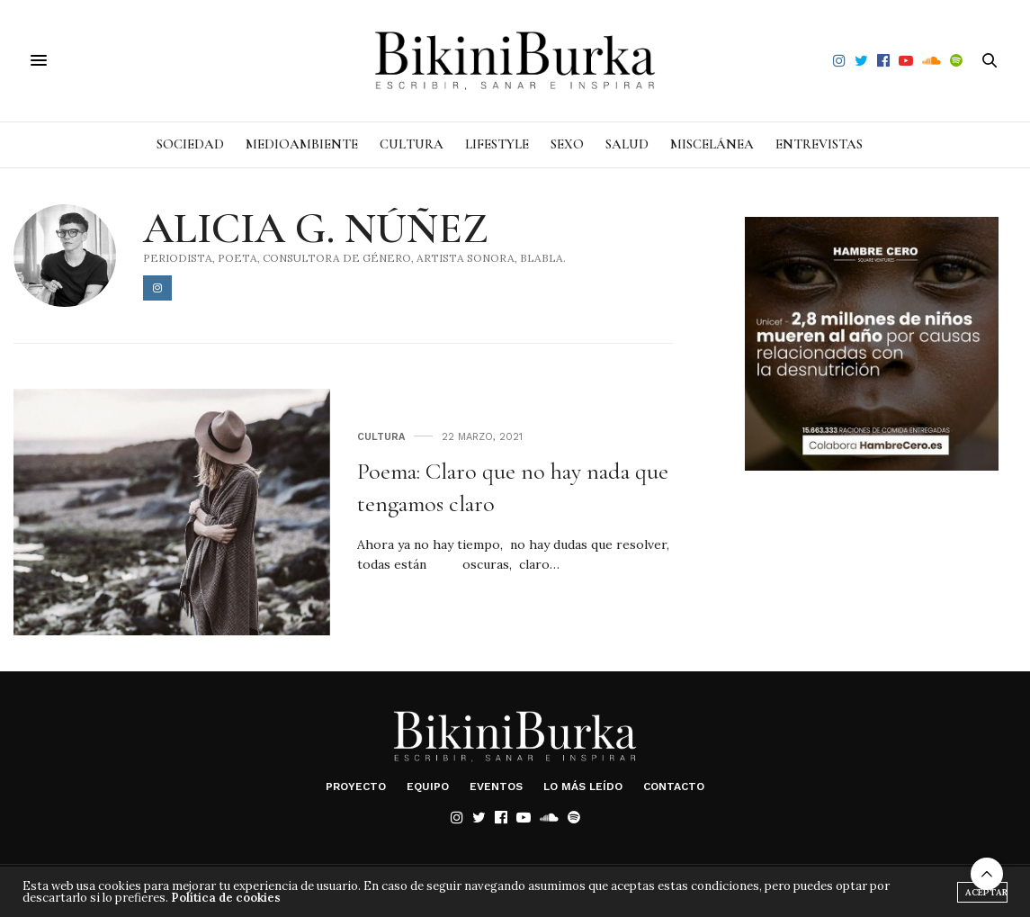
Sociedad (190, 144)
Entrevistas (819, 144)
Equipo (428, 786)
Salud (627, 144)
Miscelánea (712, 144)
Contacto (673, 786)
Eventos (496, 786)
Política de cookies (226, 897)
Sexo (567, 144)
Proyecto (356, 786)
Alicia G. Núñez (315, 228)
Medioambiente (302, 144)
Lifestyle (497, 144)
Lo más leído (582, 786)
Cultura (411, 144)
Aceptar (986, 892)
